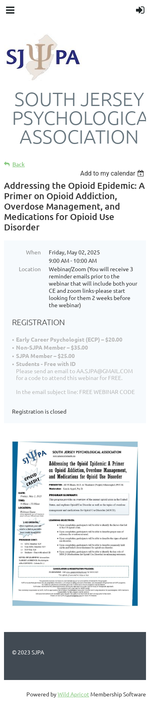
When (33, 252)
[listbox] (113, 173)
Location (30, 268)
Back (18, 164)
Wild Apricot (73, 694)
